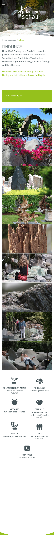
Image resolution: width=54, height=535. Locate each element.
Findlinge (20, 40)
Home (4, 40)
